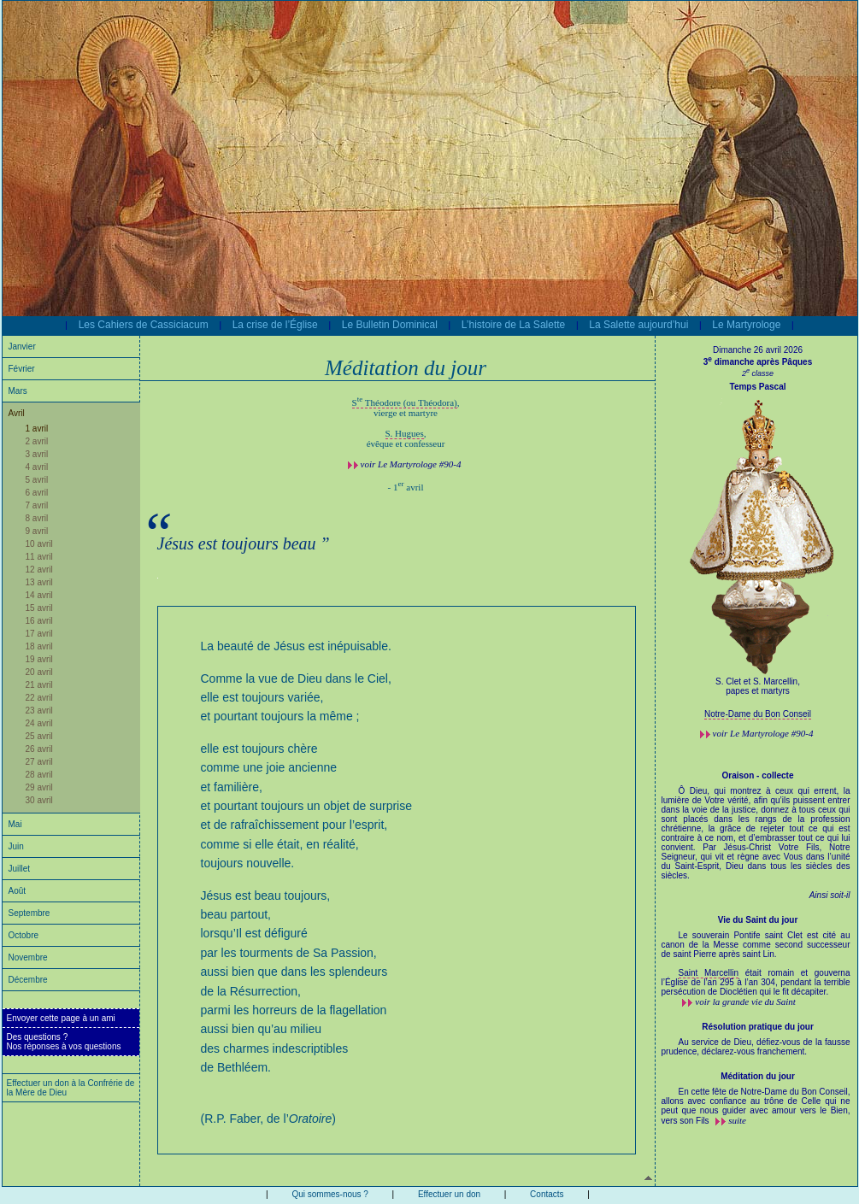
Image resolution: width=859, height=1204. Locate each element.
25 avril (39, 736)
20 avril (39, 672)
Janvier (22, 346)
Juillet (20, 868)
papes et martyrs (757, 691)
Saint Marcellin (709, 973)
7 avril (37, 505)
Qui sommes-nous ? (329, 1194)
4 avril (37, 467)
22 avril (39, 697)
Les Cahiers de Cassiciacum (144, 325)
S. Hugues (404, 433)
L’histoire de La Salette (513, 325)
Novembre (28, 957)
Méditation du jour (758, 1076)
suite (737, 1120)
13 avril (39, 582)
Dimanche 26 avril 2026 (758, 350)
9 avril (37, 531)
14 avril (39, 595)
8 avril (37, 518)
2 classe (758, 373)
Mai (15, 824)
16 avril (39, 620)
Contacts (546, 1194)
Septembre (29, 913)
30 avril (39, 800)
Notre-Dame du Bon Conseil (757, 714)
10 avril (39, 544)
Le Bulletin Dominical (390, 325)
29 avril (39, 787)
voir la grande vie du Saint (745, 1001)
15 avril (39, 608)
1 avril (37, 428)
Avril (17, 413)
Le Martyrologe (746, 325)
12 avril (39, 569)
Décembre (28, 979)
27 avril (39, 761)
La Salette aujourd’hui (638, 325)
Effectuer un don (449, 1194)
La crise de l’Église (275, 325)
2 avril (37, 441)
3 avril (37, 454)
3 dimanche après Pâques (757, 362)
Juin (16, 846)
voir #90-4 (411, 464)
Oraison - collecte (758, 775)
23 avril (39, 710)
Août (17, 891)
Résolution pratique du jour (758, 1026)
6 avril (37, 492)
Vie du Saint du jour (758, 920)
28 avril (39, 774)
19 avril (39, 659)
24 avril (39, 723)
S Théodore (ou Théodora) (404, 402)
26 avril (39, 749)
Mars (18, 391)
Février (22, 368)
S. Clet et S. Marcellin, (757, 681)
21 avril (39, 685)
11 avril (39, 556)
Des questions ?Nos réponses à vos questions (64, 1041)
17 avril (39, 633)
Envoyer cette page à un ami (61, 1018)
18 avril (39, 646)
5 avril (37, 480)
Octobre (24, 935)
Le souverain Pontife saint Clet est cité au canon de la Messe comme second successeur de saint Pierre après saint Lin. (756, 949)
